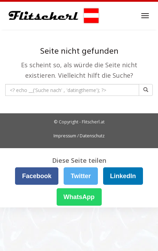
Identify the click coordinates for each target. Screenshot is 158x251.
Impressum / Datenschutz (79, 136)
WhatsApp (79, 196)
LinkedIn (123, 176)
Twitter (81, 176)
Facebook (36, 176)
